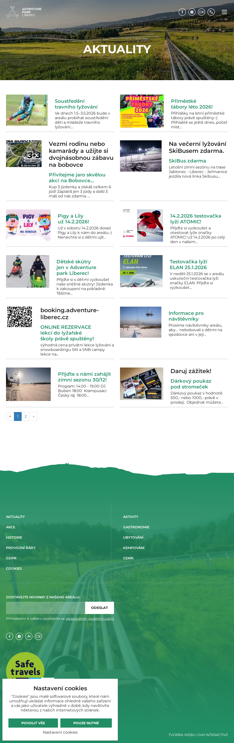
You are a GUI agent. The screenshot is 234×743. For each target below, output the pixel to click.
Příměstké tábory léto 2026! (192, 104)
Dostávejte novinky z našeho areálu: (43, 597)
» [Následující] (34, 416)
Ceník (128, 558)
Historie (14, 537)
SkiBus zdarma (189, 161)
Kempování (133, 548)
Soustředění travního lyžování (76, 104)
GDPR (11, 558)
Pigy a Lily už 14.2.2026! (73, 219)
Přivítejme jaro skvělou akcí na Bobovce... (77, 177)
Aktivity (130, 517)
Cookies (14, 568)
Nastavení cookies (60, 732)
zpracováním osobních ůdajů (90, 618)
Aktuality (15, 517)
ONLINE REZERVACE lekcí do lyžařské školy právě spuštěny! (67, 333)
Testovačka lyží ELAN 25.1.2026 (188, 264)
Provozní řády (21, 548)
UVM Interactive (212, 735)
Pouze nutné (86, 723)
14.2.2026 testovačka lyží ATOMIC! (195, 219)
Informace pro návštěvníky (186, 316)
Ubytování (133, 537)
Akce (10, 527)
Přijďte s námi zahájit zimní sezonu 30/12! (84, 377)
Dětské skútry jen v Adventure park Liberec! (76, 267)
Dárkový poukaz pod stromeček (191, 384)
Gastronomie (136, 527)
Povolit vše (33, 723)
